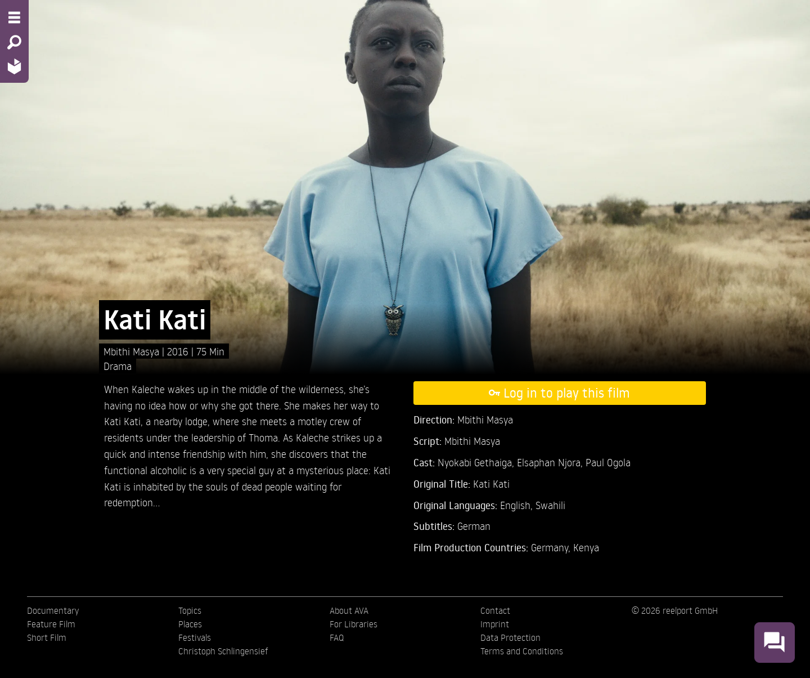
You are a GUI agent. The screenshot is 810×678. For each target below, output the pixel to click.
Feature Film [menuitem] (51, 624)
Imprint (494, 624)
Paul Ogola (608, 462)
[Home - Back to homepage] (14, 66)
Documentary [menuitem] (53, 610)
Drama (118, 365)
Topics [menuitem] (189, 610)
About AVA (349, 610)
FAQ (337, 637)
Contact (495, 610)
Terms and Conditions (521, 651)
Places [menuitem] (190, 624)
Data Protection (510, 637)
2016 (179, 351)
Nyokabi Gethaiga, (477, 462)
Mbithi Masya (133, 351)
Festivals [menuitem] (194, 637)
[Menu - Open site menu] (14, 17)
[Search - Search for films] (14, 42)
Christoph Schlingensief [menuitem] (223, 651)
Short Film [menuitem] (46, 637)
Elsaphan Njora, (551, 462)
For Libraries (353, 624)
